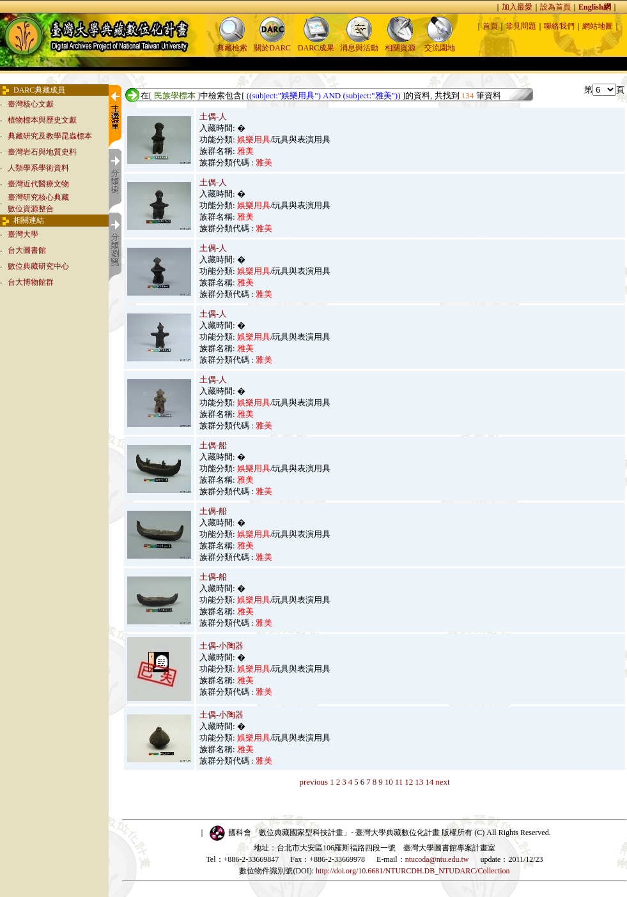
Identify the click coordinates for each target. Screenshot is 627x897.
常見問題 (521, 26)
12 (409, 782)
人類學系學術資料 (38, 167)
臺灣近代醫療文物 (38, 183)
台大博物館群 (31, 282)
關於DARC (272, 43)
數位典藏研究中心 (38, 266)
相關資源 (400, 43)
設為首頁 (555, 7)
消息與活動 (359, 43)
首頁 (490, 26)
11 (399, 782)
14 (429, 782)
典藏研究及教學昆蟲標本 (50, 136)
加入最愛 (517, 7)
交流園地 (439, 43)
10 (389, 782)
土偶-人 (213, 116)
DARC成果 (316, 43)
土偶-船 (213, 445)
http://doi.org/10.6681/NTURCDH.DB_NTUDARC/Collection (412, 870)
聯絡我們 (559, 26)
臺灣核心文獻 (31, 104)
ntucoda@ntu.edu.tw (437, 859)
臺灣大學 (23, 234)
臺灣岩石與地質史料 (42, 151)
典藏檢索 (232, 43)
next (442, 782)
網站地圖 (597, 26)
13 (419, 782)
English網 (594, 7)
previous (313, 782)
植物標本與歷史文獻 (42, 120)
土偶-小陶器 (221, 646)
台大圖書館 (27, 250)
